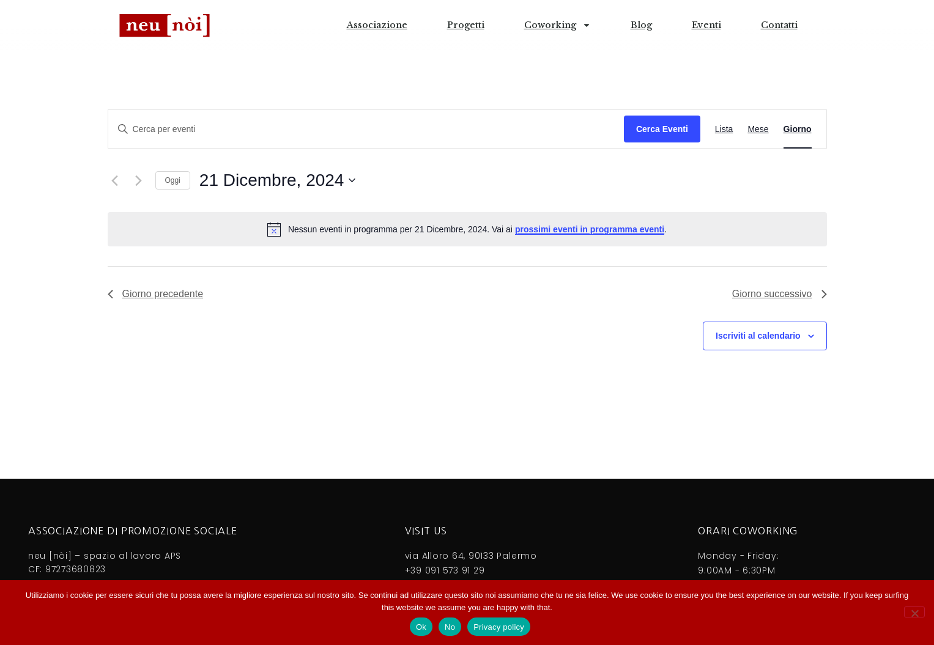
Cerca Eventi (662, 129)
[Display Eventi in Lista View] (724, 129)
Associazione (377, 25)
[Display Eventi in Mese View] (757, 129)
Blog (641, 25)
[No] (914, 611)
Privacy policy (498, 627)
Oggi (172, 180)
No (450, 627)
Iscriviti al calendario (758, 336)
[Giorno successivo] (139, 180)
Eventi (706, 25)
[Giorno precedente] (115, 180)
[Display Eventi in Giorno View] (798, 129)
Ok (421, 627)
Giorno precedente (156, 294)
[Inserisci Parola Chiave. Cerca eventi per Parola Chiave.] (366, 129)
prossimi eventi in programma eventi (589, 229)
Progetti (465, 25)
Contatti (779, 25)
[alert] (467, 229)
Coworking (557, 25)
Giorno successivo (779, 294)
